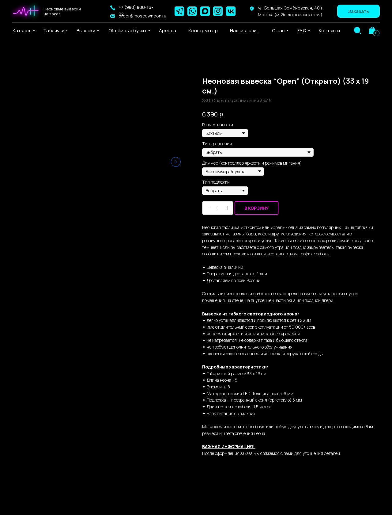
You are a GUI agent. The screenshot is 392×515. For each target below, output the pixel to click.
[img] (357, 30)
